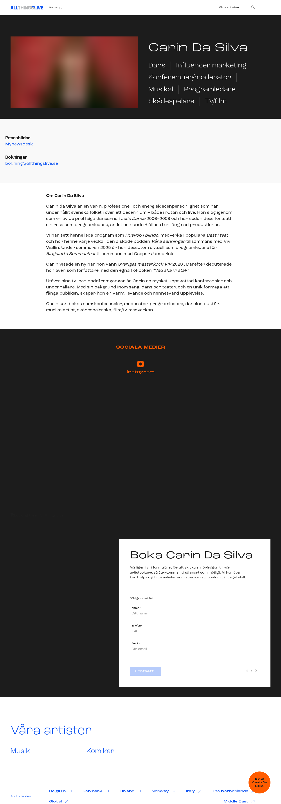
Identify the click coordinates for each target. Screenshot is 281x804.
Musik (20, 751)
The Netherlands (233, 791)
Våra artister (229, 7)
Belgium (60, 791)
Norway (163, 791)
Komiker (100, 751)
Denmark (96, 791)
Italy (193, 791)
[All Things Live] (27, 7)
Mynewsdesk (19, 144)
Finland (130, 791)
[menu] (264, 7)
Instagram (141, 367)
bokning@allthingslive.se (31, 163)
